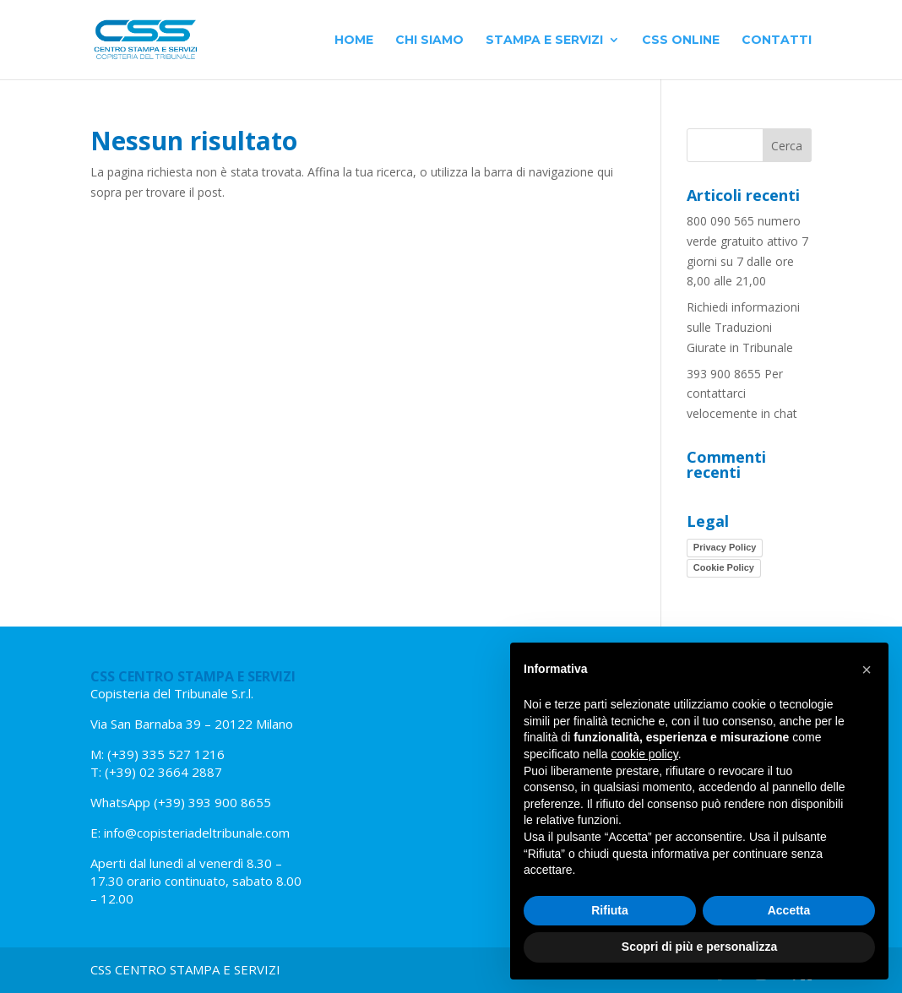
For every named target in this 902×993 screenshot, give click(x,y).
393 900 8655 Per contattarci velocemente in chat (742, 394)
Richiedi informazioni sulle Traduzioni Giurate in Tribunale (743, 327)
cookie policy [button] (644, 754)
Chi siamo (429, 40)
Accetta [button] (789, 910)
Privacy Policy (725, 547)
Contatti (777, 40)
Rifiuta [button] (609, 910)
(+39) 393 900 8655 (210, 802)
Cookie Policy (723, 567)
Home (353, 40)
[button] (866, 669)
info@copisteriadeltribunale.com (197, 832)
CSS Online (681, 40)
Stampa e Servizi (544, 40)
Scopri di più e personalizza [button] (699, 946)
